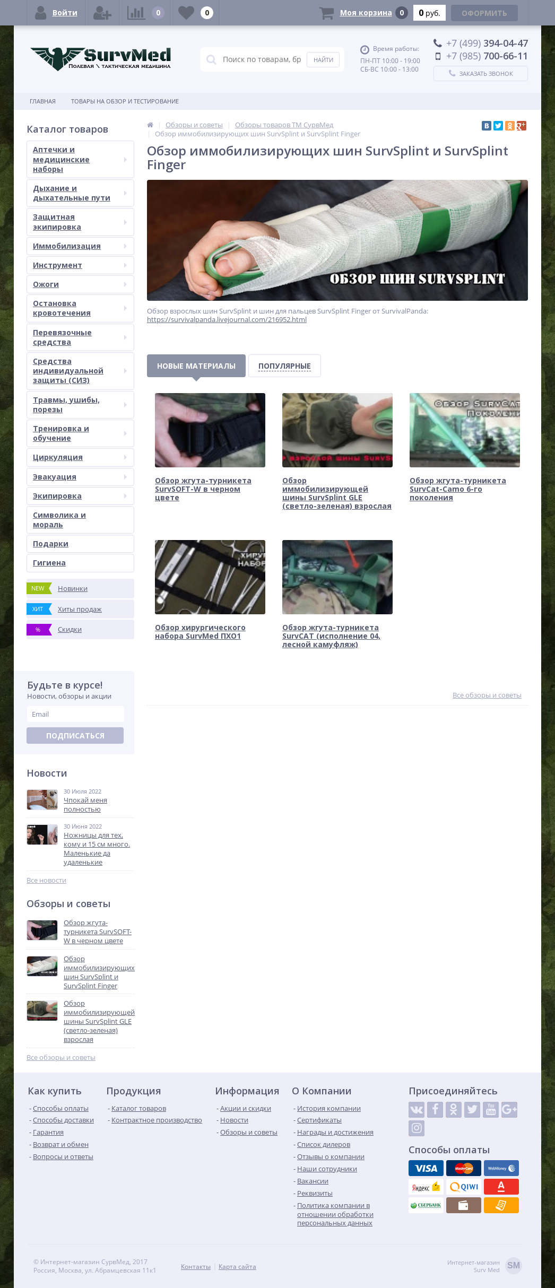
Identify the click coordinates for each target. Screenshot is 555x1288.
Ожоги (80, 284)
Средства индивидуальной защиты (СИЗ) (80, 370)
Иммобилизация (80, 246)
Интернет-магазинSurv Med (484, 1266)
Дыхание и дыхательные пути (80, 193)
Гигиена (49, 563)
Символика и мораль (59, 519)
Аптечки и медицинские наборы (80, 158)
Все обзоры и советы (61, 1057)
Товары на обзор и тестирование (125, 101)
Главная (43, 101)
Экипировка (80, 496)
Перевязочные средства (80, 337)
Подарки (50, 543)
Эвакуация (80, 477)
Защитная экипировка (80, 221)
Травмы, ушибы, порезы (80, 404)
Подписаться (75, 735)
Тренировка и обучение (80, 433)
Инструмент (80, 265)
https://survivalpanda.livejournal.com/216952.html (227, 319)
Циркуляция (80, 457)
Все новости (46, 880)
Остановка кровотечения (80, 308)
